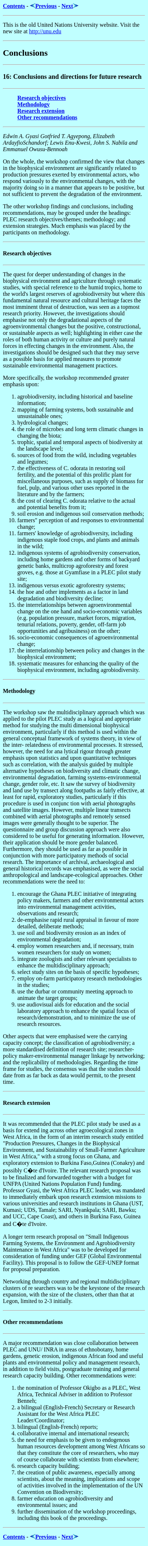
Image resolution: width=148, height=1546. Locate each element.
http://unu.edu (45, 31)
